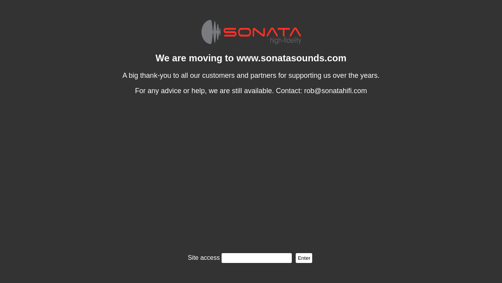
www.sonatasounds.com (291, 58)
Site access (204, 257)
